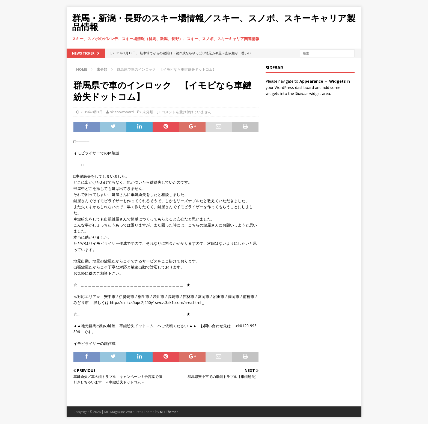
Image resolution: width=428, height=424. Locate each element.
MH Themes (169, 412)
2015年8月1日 (92, 111)
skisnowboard (122, 111)
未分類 (147, 111)
